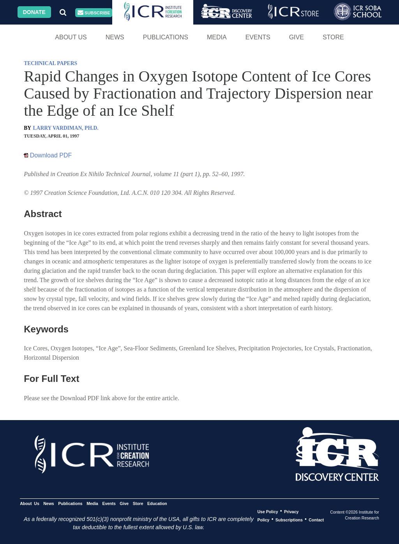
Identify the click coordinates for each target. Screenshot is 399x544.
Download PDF (48, 155)
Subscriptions (289, 519)
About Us (71, 37)
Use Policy (267, 511)
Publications (165, 37)
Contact (316, 519)
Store (333, 37)
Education (157, 503)
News (115, 37)
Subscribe (94, 12)
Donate (34, 12)
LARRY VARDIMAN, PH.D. (66, 128)
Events (257, 37)
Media (217, 37)
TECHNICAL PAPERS (50, 63)
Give (296, 37)
